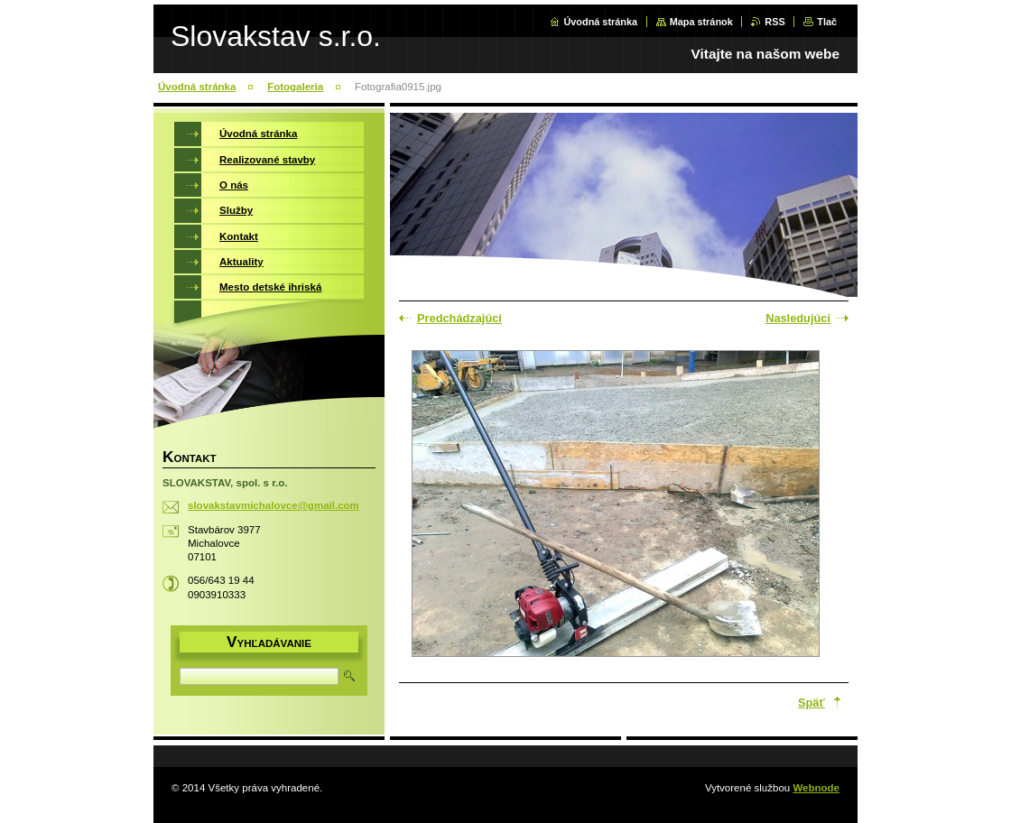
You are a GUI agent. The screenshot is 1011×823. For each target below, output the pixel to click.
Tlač (827, 21)
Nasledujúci (797, 318)
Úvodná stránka (600, 21)
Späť (811, 702)
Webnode (816, 787)
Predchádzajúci (459, 318)
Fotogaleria (295, 86)
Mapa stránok (701, 21)
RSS (774, 21)
